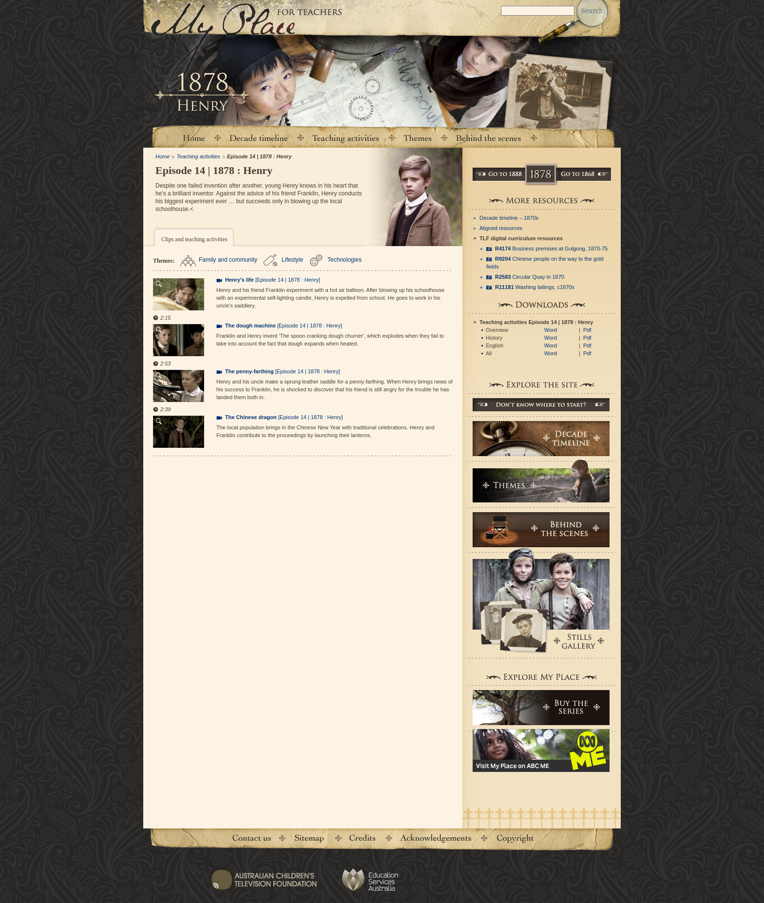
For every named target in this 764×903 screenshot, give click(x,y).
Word (550, 330)
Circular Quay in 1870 (529, 277)
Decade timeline (259, 138)
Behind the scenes (489, 138)
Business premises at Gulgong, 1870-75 (551, 248)
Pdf (587, 330)
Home (193, 138)
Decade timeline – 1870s (508, 218)
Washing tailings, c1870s (534, 287)
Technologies (344, 259)
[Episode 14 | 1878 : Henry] (272, 280)
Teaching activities (346, 138)
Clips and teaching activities (194, 239)
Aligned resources (500, 228)
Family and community (228, 259)
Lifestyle (292, 259)
